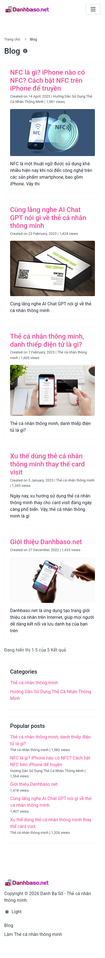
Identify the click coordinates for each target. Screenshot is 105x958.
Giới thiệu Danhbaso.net (34, 784)
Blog (8, 925)
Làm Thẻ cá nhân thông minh (33, 934)
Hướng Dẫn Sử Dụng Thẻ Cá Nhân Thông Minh (47, 771)
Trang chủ (12, 39)
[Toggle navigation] (93, 9)
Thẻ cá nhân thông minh (75, 480)
